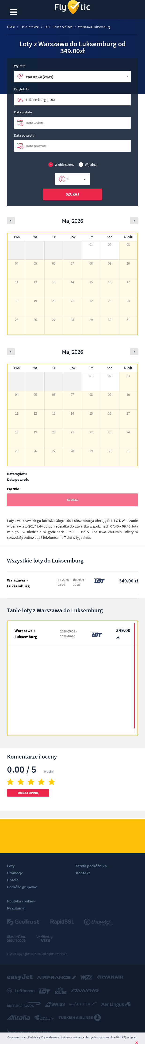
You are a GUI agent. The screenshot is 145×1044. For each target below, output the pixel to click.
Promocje (15, 872)
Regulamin (16, 908)
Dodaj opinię (28, 793)
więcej (131, 1037)
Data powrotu (24, 135)
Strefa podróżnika (91, 865)
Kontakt (83, 872)
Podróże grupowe (22, 887)
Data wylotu (23, 112)
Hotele (13, 879)
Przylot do (21, 89)
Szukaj (72, 194)
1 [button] (68, 179)
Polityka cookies (21, 901)
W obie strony (61, 164)
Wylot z (19, 66)
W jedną (88, 164)
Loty (11, 865)
